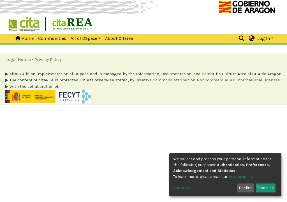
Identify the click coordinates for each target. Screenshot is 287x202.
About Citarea (119, 38)
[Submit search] (242, 38)
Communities (52, 38)
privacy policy (241, 176)
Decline (245, 187)
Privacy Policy (48, 59)
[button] (251, 38)
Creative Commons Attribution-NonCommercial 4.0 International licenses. (208, 79)
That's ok (265, 187)
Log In (263, 38)
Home (24, 38)
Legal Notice (18, 59)
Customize (183, 187)
